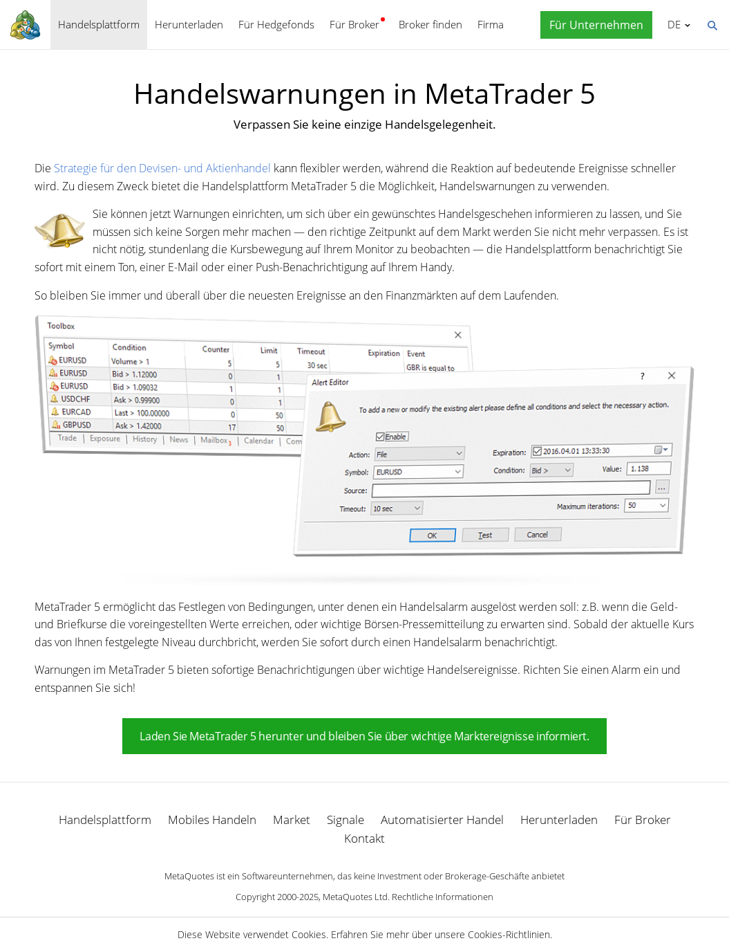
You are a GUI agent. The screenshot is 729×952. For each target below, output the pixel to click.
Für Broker (354, 24)
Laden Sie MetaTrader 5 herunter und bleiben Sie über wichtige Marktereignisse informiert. (364, 736)
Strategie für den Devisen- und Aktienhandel (162, 168)
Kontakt (364, 838)
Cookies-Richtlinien (509, 934)
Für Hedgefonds (276, 24)
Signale (345, 819)
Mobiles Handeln (212, 819)
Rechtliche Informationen (442, 896)
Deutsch (672, 24)
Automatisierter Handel (442, 819)
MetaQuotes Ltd (355, 896)
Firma (490, 24)
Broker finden (430, 24)
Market (291, 819)
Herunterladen (189, 24)
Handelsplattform (99, 24)
